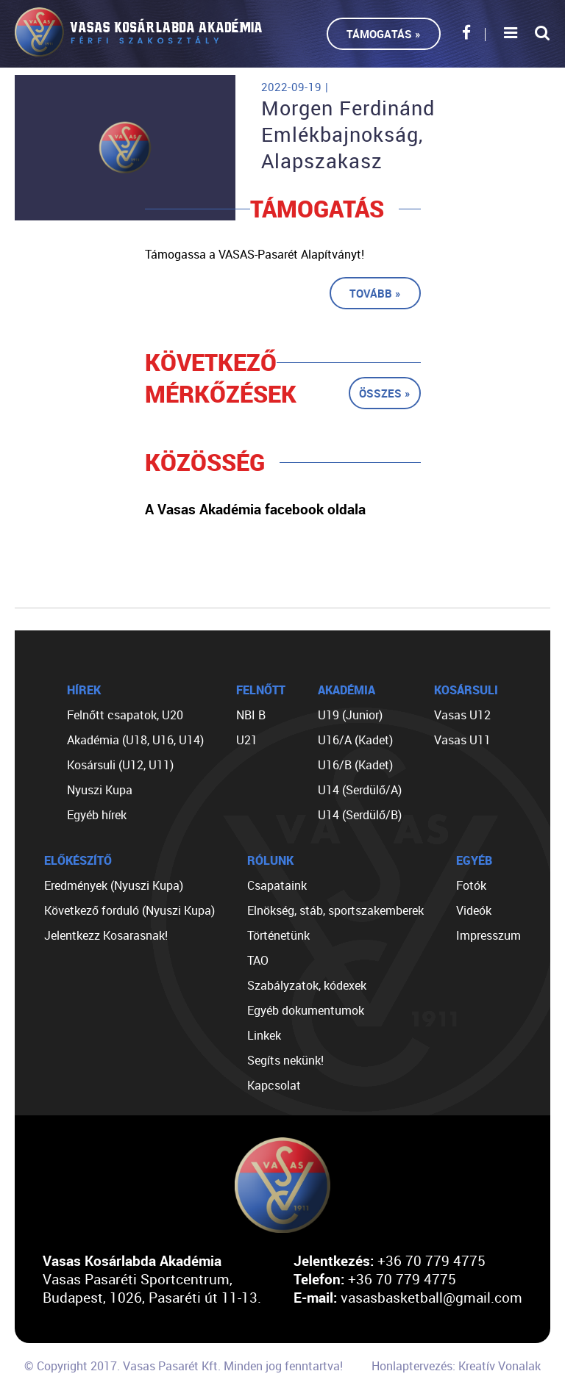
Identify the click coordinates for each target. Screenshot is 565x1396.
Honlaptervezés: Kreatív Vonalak (456, 1366)
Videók (473, 910)
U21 (246, 740)
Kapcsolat (274, 1085)
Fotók (471, 885)
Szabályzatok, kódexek (306, 985)
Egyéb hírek (97, 815)
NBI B (251, 715)
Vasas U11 (462, 740)
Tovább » (375, 293)
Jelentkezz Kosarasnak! (106, 935)
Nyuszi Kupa (99, 790)
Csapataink (277, 885)
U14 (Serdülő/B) (360, 815)
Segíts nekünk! (285, 1060)
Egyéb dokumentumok (305, 1010)
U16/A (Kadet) (355, 740)
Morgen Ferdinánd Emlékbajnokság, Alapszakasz (348, 134)
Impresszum (488, 935)
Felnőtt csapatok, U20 (125, 715)
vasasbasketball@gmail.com (431, 1297)
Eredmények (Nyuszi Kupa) (113, 885)
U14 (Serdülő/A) (360, 790)
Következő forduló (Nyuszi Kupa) (129, 910)
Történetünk (278, 935)
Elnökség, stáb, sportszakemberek (335, 910)
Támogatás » (384, 33)
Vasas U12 (462, 715)
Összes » (385, 393)
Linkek (264, 1035)
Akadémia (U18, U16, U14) (135, 740)
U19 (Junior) (350, 715)
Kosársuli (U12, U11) (120, 765)
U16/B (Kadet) (355, 765)
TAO (258, 960)
